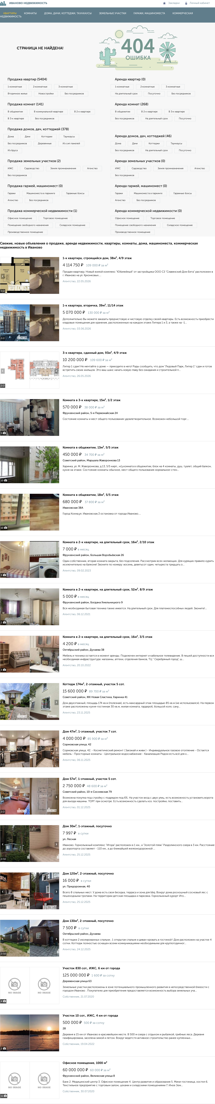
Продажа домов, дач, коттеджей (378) (38, 129)
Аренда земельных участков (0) (140, 161)
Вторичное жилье (17, 93)
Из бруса (13, 150)
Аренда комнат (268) (131, 104)
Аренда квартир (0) (130, 79)
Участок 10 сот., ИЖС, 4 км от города (90, 1015)
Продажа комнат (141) (26, 104)
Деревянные (45, 143)
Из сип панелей (71, 143)
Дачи (27, 136)
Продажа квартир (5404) (27, 79)
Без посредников (74, 93)
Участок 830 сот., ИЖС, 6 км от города (91, 968)
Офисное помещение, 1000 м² (85, 1063)
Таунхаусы (69, 136)
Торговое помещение (55, 218)
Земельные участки (112, 13)
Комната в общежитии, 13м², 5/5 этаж (90, 447)
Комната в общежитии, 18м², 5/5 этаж (91, 494)
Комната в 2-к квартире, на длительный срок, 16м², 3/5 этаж (107, 637)
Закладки (171, 3)
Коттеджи (46, 136)
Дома (11, 136)
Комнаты (30, 13)
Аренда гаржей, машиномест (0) (141, 186)
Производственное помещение (25, 232)
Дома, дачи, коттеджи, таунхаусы (68, 13)
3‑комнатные (65, 87)
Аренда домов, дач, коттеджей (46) (143, 136)
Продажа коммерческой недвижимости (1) (42, 211)
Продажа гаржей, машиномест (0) (35, 186)
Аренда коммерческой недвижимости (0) (148, 211)
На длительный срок (126, 93)
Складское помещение (72, 225)
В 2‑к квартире (82, 112)
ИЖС (10, 168)
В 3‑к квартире (16, 118)
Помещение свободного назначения (28, 225)
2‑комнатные (40, 87)
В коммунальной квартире (48, 112)
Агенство (92, 168)
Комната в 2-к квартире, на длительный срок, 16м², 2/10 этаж (108, 542)
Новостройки (46, 93)
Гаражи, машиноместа (149, 13)
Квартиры (10, 13)
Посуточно (154, 93)
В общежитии (15, 112)
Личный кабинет (197, 3)
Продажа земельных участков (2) (34, 161)
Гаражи (11, 193)
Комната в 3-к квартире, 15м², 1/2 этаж (91, 400)
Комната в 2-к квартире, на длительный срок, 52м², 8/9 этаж (108, 589)
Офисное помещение (20, 218)
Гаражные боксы (75, 193)
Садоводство (31, 168)
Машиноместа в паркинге (41, 193)
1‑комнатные (15, 87)
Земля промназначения (63, 168)
